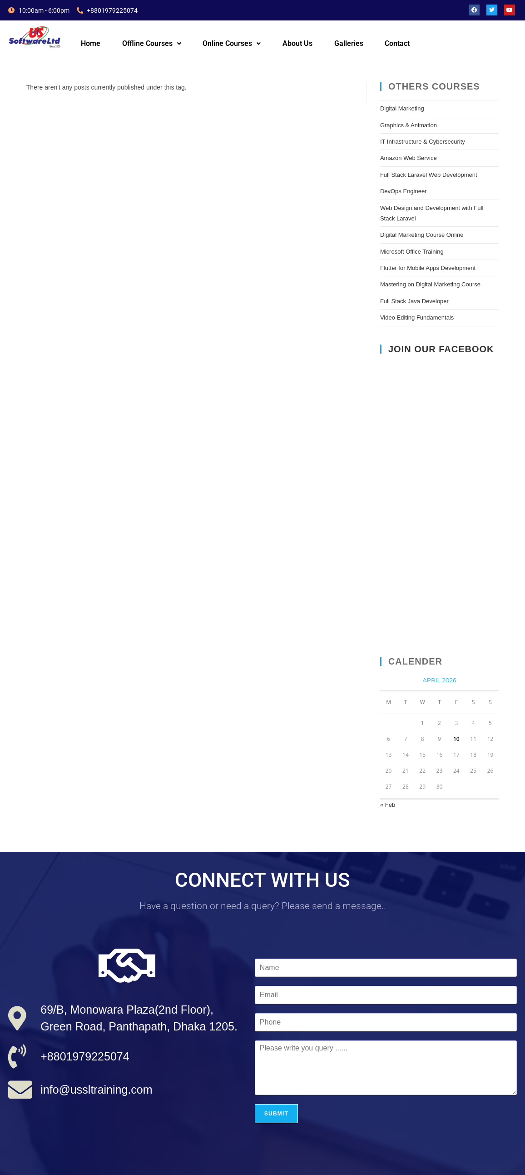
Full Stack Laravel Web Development (428, 174)
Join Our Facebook (441, 349)
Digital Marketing (402, 108)
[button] (151, 43)
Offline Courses (151, 43)
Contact (397, 43)
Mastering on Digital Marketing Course (430, 284)
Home (90, 43)
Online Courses (232, 43)
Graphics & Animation (408, 125)
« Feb (387, 804)
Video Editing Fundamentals (417, 317)
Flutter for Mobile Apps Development (427, 268)
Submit (276, 1113)
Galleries (348, 43)
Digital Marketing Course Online (422, 234)
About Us (297, 43)
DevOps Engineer (403, 191)
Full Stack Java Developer (414, 301)
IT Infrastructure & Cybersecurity (422, 141)
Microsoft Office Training (412, 251)
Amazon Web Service (408, 158)
